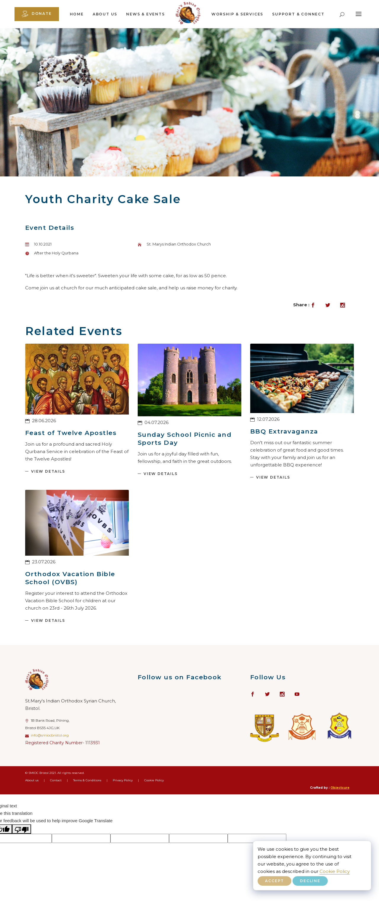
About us (105, 14)
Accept (274, 881)
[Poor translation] (21, 829)
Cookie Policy (334, 871)
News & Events (145, 14)
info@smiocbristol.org (50, 735)
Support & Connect (298, 14)
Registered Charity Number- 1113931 (62, 742)
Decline (310, 881)
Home (77, 14)
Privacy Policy (123, 780)
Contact (56, 780)
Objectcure (339, 788)
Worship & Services (237, 14)
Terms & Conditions (87, 780)
